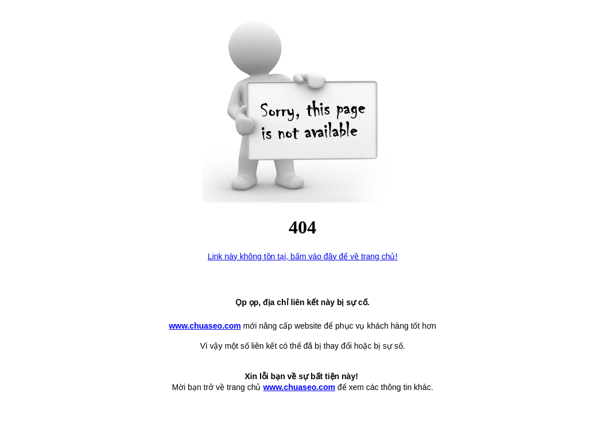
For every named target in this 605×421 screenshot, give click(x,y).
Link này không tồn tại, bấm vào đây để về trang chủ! (303, 256)
